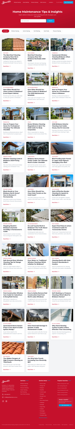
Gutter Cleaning (26, 31)
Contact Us (71, 424)
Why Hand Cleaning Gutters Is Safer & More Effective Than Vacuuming (61, 327)
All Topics (5, 31)
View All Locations (43, 417)
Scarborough (42, 392)
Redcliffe (41, 390)
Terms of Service (48, 424)
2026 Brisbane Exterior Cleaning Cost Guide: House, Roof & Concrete (60, 126)
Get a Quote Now (65, 405)
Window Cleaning (17, 2)
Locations (51, 2)
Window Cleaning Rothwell (62, 392)
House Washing (26, 2)
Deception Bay (42, 415)
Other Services (43, 2)
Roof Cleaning (23, 392)
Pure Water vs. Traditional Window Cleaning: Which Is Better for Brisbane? (37, 262)
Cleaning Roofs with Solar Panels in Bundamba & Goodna (61, 262)
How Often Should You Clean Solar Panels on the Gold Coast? (37, 193)
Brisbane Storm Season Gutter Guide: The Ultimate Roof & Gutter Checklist (37, 160)
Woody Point (42, 396)
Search (50, 20)
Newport (41, 387)
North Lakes (42, 383)
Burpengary (42, 413)
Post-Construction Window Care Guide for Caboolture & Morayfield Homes (13, 295)
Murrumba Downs (43, 400)
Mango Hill (42, 385)
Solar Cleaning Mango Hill (62, 385)
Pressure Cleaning (34, 2)
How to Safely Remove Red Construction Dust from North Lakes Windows (37, 295)
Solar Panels (46, 31)
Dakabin (41, 408)
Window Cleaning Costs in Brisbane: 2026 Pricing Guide (12, 160)
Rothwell (41, 404)
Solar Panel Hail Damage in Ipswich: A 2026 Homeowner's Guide (37, 327)
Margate (41, 394)
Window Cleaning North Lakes (63, 383)
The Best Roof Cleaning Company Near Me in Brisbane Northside (11, 57)
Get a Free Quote (68, 2)
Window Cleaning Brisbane (62, 394)
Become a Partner (56, 424)
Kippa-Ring (42, 406)
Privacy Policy (41, 424)
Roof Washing (37, 31)
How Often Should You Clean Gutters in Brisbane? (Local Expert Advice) (12, 91)
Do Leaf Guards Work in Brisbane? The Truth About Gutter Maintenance (37, 227)
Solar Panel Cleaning (24, 394)
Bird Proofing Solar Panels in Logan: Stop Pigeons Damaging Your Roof (61, 160)
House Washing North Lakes (62, 390)
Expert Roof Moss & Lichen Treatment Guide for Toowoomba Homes (61, 227)
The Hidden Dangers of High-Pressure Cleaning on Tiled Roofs (13, 360)
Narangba (42, 411)
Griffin (41, 398)
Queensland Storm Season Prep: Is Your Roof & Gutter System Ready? (13, 327)
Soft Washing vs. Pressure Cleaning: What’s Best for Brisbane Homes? (61, 295)
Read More (6, 66)
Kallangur (41, 402)
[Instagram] (6, 401)
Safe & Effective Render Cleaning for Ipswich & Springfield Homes (60, 193)
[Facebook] (3, 401)
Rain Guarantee (65, 424)
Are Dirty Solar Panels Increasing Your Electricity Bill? (37, 360)
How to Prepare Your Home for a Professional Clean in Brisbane (60, 91)
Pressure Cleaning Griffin (62, 388)
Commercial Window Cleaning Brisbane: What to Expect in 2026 (61, 57)
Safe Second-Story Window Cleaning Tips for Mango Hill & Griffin (13, 262)
